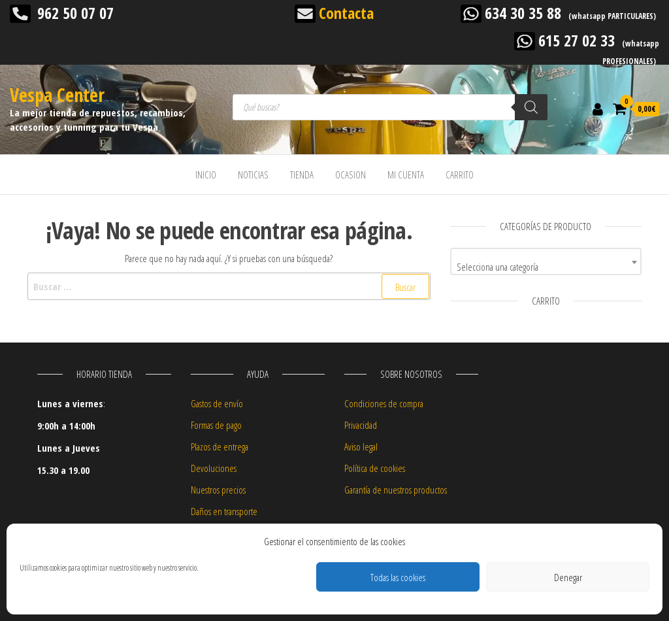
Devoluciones (214, 468)
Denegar (568, 577)
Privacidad (360, 424)
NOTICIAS (253, 174)
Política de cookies (374, 468)
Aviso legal (361, 446)
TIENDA (302, 174)
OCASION (350, 174)
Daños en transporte (224, 511)
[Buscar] (531, 107)
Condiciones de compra (383, 403)
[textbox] (545, 266)
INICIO (205, 174)
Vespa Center (57, 94)
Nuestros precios (218, 489)
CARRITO (460, 174)
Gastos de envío (217, 403)
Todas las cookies (397, 577)
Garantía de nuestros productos (395, 489)
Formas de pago (216, 424)
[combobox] (546, 261)
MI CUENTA (405, 174)
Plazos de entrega (219, 446)
